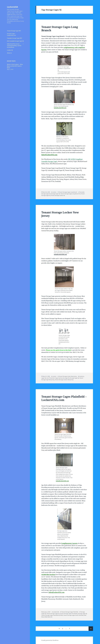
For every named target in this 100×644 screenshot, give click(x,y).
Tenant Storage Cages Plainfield (70, 612)
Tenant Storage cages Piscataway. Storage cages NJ (73, 613)
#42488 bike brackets (48, 574)
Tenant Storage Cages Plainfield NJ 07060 (52, 615)
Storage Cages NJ (55, 194)
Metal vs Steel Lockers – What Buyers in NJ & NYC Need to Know (15, 66)
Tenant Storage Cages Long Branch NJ (70, 194)
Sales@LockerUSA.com (60, 108)
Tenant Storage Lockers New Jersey (64, 379)
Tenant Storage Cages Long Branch (59, 28)
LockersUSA (12, 7)
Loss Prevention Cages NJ (53, 378)
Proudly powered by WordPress (49, 640)
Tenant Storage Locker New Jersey (60, 213)
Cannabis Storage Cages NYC (14, 38)
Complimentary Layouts (69, 543)
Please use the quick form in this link (58, 350)
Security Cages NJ (64, 378)
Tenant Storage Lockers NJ (58, 195)
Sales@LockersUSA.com (49, 155)
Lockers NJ (10, 50)
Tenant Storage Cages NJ (53, 613)
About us (9, 53)
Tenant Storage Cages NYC (14, 31)
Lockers (54, 192)
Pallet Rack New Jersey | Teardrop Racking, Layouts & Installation (14, 45)
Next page (91, 628)
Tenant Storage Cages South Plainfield (73, 615)
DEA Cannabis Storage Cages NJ (15, 41)
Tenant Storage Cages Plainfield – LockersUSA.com (64, 398)
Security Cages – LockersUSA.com (11, 34)
